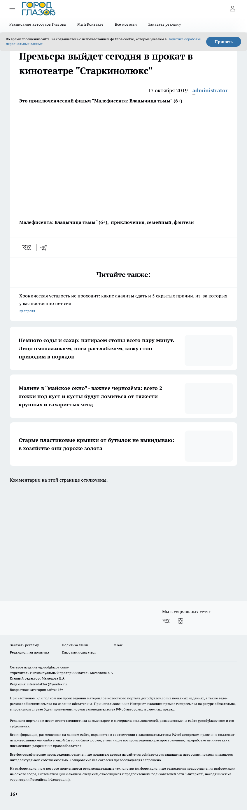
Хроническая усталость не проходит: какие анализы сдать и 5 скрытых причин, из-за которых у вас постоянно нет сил (123, 304)
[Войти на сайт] (232, 8)
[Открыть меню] (12, 8)
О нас (118, 645)
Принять (224, 41)
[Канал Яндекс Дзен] (180, 621)
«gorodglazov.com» (53, 667)
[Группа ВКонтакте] (166, 621)
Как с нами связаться (79, 652)
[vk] (27, 247)
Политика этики (75, 645)
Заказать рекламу (164, 24)
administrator (210, 90)
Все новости (126, 24)
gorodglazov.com (155, 698)
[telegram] (45, 247)
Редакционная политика (29, 652)
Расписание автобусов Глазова (37, 24)
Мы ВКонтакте (90, 24)
